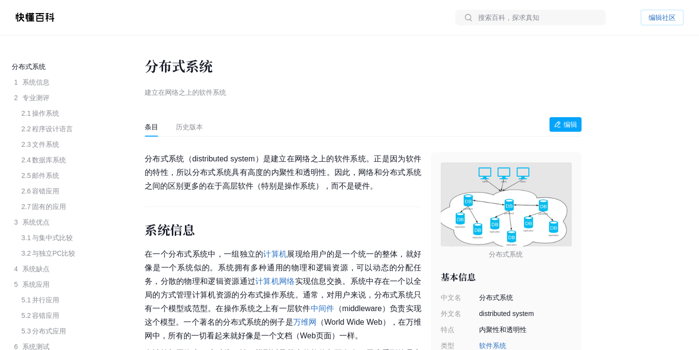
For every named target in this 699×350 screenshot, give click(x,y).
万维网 (304, 322)
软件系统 (492, 346)
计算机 (275, 254)
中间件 (322, 308)
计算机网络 (275, 281)
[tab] (151, 127)
